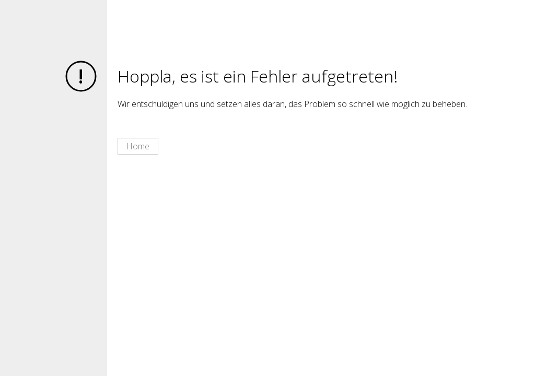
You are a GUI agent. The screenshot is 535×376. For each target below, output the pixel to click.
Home (137, 146)
